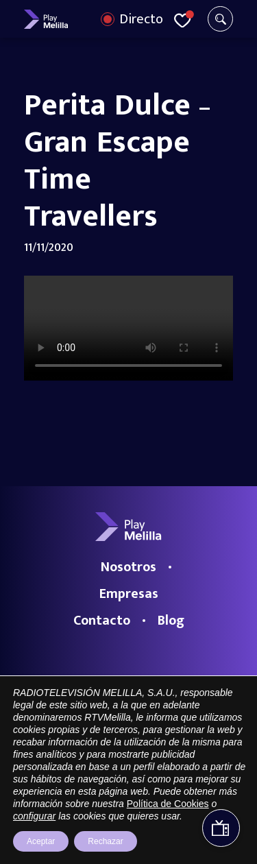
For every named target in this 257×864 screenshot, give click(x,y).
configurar (34, 816)
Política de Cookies (168, 803)
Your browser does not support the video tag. (128, 328)
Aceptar (41, 841)
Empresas (128, 594)
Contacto (101, 620)
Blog (171, 620)
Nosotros (128, 567)
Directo (141, 19)
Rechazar (105, 841)
